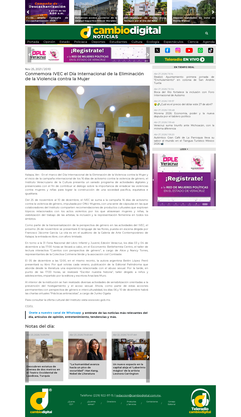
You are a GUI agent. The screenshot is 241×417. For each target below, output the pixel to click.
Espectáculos (173, 41)
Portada (33, 41)
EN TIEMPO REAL (184, 67)
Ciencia (193, 41)
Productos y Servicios (131, 403)
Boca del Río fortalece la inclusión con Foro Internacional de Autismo (184, 94)
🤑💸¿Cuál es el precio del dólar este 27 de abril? (183, 104)
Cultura (137, 41)
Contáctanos (151, 401)
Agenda (209, 41)
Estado (65, 41)
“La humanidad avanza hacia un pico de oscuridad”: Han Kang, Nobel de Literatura (84, 369)
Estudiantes (118, 41)
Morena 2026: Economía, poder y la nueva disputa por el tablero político (184, 115)
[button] (28, 12)
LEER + (184, 149)
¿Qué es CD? (71, 403)
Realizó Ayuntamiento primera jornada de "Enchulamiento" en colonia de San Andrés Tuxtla (184, 80)
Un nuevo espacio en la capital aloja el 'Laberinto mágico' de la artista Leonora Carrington (129, 369)
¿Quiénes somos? (91, 403)
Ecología (153, 41)
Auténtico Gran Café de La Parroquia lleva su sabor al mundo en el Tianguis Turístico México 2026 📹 (184, 140)
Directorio (111, 401)
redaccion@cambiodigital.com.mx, (138, 395)
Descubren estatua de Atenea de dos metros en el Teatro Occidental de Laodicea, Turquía (43, 371)
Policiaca (80, 41)
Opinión (49, 41)
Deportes (98, 41)
